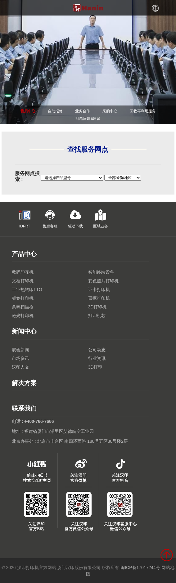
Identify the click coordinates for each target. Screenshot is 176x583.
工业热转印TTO (27, 289)
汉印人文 (20, 367)
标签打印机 (23, 298)
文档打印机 (23, 280)
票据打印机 (99, 298)
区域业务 (100, 218)
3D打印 (95, 367)
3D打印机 (97, 306)
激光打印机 (23, 315)
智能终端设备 (101, 272)
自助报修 (55, 111)
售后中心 (27, 111)
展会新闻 (20, 349)
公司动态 (97, 349)
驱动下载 (75, 218)
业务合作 (82, 111)
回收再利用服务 (143, 111)
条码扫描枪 (23, 306)
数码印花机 (23, 272)
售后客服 (50, 218)
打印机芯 (97, 315)
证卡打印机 (99, 289)
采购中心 (109, 111)
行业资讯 (97, 358)
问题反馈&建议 (87, 118)
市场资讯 (20, 358)
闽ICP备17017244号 (140, 567)
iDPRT (24, 218)
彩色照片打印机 (103, 280)
